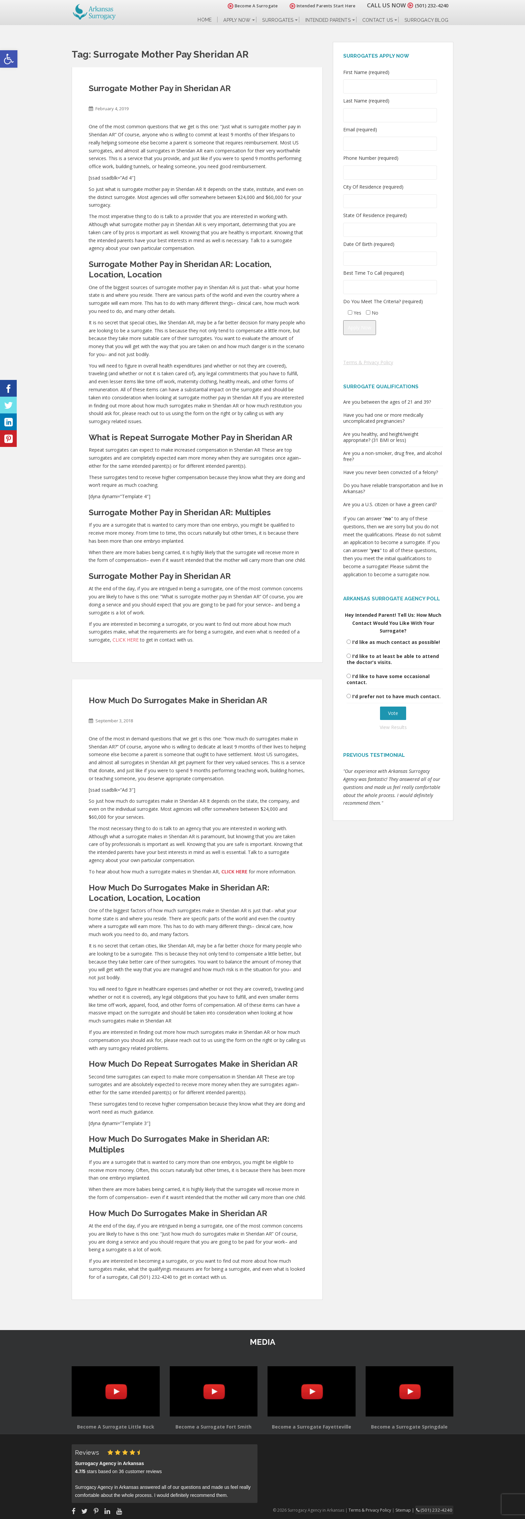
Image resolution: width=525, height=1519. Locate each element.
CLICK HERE (125, 640)
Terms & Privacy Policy (368, 362)
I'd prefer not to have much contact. (396, 696)
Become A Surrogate (245, 6)
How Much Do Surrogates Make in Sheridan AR (178, 700)
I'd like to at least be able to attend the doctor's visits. (393, 659)
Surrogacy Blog (426, 20)
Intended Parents (328, 20)
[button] (8, 59)
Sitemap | (411, 1509)
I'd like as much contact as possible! (396, 642)
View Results (393, 727)
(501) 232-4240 (427, 5)
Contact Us (377, 20)
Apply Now (236, 20)
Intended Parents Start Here (315, 6)
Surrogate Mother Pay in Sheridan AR (160, 88)
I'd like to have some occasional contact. (388, 679)
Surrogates (277, 20)
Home (205, 19)
